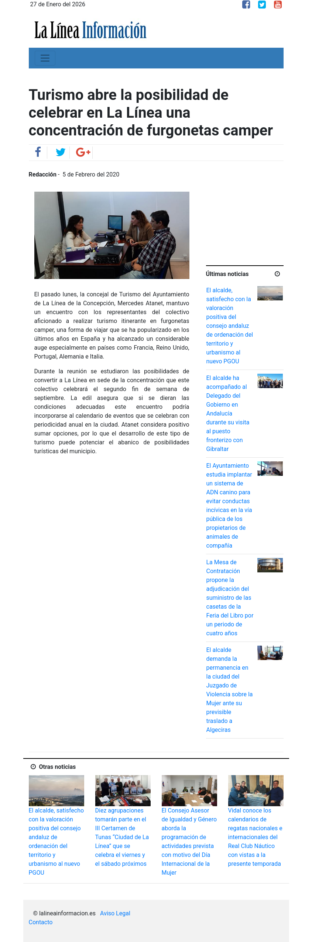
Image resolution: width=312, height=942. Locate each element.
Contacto (41, 922)
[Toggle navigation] (45, 58)
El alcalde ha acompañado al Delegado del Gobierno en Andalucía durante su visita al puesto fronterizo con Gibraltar (228, 413)
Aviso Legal (115, 913)
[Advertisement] (259, 216)
